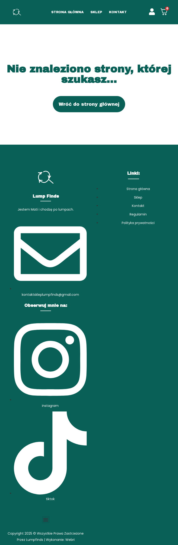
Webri (70, 539)
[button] (46, 519)
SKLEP (96, 12)
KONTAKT (118, 12)
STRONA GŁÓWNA (67, 12)
